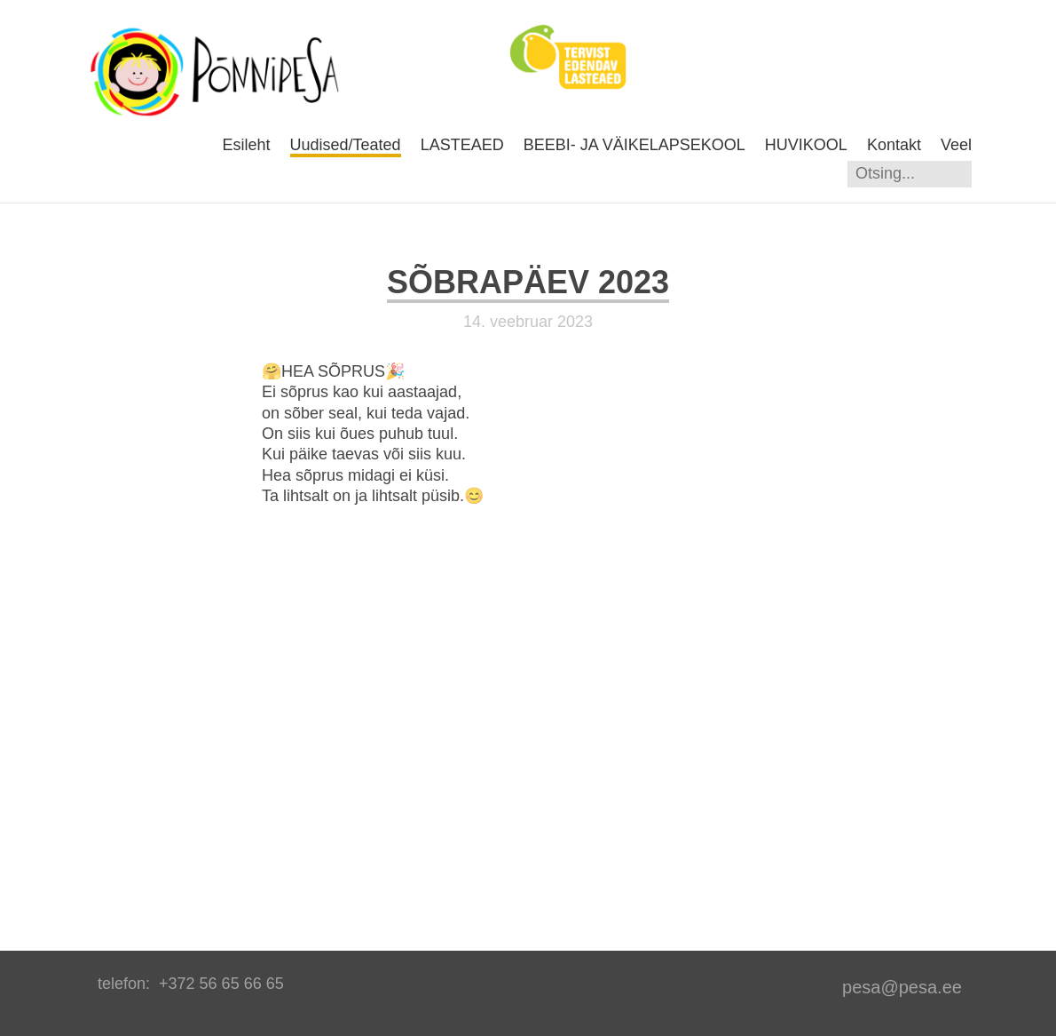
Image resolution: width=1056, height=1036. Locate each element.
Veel (956, 145)
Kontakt (894, 145)
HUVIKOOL (806, 145)
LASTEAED (462, 145)
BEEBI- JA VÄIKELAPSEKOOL (634, 145)
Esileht (246, 145)
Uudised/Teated (345, 145)
